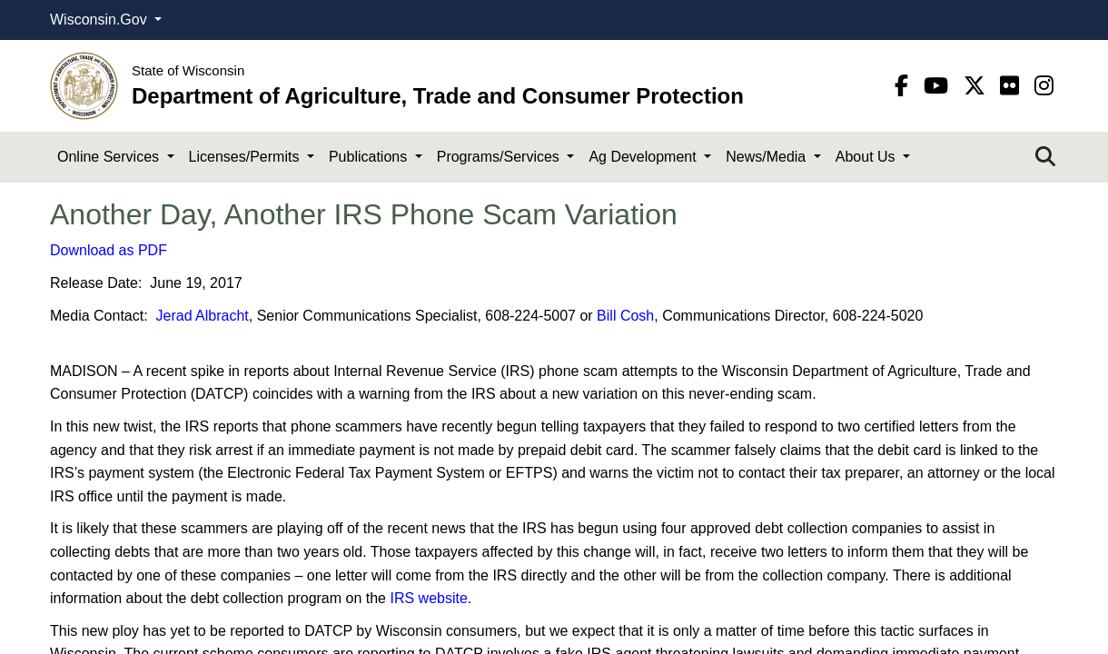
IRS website (428, 598)
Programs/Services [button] (500, 156)
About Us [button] (867, 156)
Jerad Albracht (202, 315)
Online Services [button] (110, 156)
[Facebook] (905, 86)
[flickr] (1012, 86)
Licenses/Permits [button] (246, 156)
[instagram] (1044, 86)
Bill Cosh (625, 315)
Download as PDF (108, 250)
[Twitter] (978, 86)
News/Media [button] (767, 156)
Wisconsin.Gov (100, 19)
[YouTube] (939, 86)
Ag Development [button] (644, 156)
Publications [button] (370, 156)
